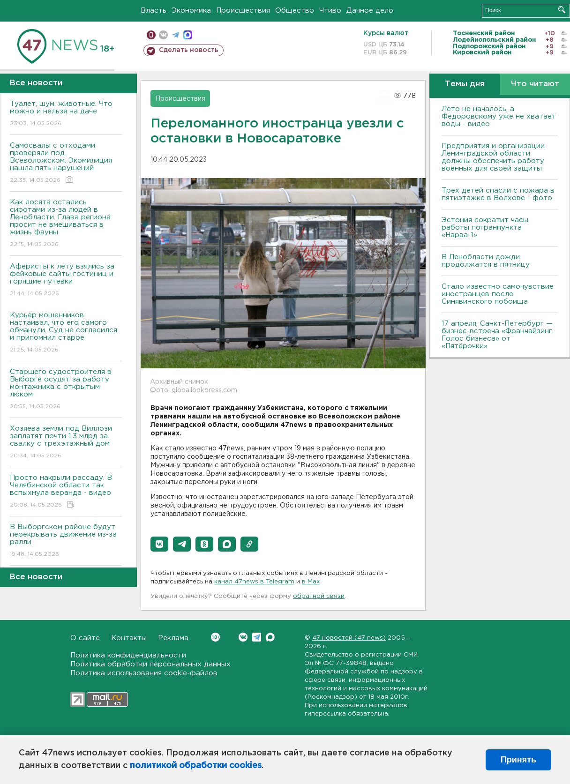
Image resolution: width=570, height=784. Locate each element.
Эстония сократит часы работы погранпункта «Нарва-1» (485, 227)
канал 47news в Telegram (254, 581)
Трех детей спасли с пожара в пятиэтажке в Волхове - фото (498, 194)
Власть (153, 10)
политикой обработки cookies (196, 765)
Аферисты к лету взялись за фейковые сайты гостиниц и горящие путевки (66, 280)
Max (270, 637)
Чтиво (330, 10)
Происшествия (243, 10)
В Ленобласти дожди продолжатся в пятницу (486, 261)
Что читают (535, 84)
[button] (159, 544)
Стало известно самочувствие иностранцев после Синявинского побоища (498, 294)
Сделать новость (188, 50)
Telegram (256, 637)
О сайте (85, 638)
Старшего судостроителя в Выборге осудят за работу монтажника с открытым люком (66, 390)
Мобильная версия (151, 34)
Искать (561, 9)
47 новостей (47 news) (349, 638)
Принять (518, 759)
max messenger (187, 34)
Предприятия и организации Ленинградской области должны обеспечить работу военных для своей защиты (493, 157)
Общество (294, 10)
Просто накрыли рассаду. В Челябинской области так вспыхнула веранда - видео (66, 492)
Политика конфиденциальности (128, 655)
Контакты (129, 638)
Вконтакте (215, 637)
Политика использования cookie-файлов (144, 673)
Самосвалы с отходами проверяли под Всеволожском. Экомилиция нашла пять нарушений (66, 163)
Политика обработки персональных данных (150, 664)
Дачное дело (369, 10)
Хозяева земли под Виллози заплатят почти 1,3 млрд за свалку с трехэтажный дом (66, 443)
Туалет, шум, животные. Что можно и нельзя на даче (66, 114)
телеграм (175, 34)
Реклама (173, 638)
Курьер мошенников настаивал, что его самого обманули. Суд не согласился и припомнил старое (66, 333)
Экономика (191, 10)
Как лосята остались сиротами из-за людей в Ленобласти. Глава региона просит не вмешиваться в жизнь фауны (66, 223)
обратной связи (319, 596)
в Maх (311, 581)
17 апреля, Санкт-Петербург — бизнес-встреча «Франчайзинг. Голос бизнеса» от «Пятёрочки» (498, 335)
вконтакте (163, 34)
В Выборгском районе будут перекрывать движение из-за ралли (66, 541)
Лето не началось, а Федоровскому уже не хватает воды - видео (499, 116)
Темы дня (465, 84)
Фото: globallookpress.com (193, 390)
